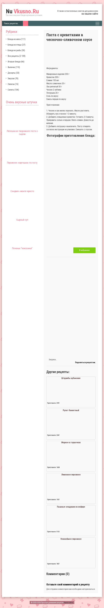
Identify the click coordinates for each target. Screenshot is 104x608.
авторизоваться (88, 589)
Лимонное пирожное (71, 474)
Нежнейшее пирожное (71, 539)
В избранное (84, 250)
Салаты (11, 89)
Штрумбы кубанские (70, 378)
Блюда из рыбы (14, 50)
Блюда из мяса (14, 39)
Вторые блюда (14, 61)
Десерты (11, 73)
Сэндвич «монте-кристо (22, 191)
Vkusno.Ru (22, 11)
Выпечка (11, 67)
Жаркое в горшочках (71, 442)
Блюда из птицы (14, 45)
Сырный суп (22, 219)
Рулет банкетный (71, 410)
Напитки (11, 84)
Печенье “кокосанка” (22, 248)
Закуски (11, 78)
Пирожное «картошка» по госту (22, 162)
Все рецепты (13, 56)
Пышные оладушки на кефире (71, 507)
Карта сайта (68, 602)
